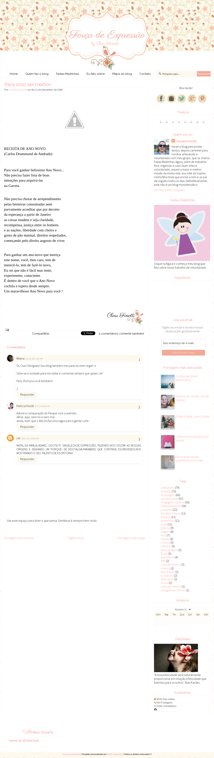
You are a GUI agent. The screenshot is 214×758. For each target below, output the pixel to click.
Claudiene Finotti (185, 141)
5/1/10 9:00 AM (42, 406)
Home (14, 74)
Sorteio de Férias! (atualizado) (187, 378)
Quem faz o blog (37, 74)
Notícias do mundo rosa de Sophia (192, 398)
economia (167, 575)
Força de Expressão (71, 754)
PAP (163, 561)
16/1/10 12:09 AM (30, 438)
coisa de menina (171, 586)
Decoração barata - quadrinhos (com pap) (189, 458)
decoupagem (169, 550)
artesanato (167, 487)
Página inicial (76, 538)
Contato (145, 74)
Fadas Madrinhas (67, 74)
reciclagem (168, 495)
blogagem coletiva (172, 502)
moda (164, 583)
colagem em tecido (173, 590)
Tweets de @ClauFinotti (24, 740)
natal (164, 524)
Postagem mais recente (19, 538)
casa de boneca (171, 564)
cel (18, 438)
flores (164, 553)
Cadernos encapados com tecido (192, 438)
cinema (165, 568)
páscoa (165, 528)
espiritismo (167, 557)
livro (163, 535)
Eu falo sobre (96, 74)
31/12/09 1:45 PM (34, 358)
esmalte (166, 491)
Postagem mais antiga (131, 538)
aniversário (167, 520)
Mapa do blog (122, 74)
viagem (165, 531)
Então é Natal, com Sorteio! (193, 416)
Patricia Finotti (25, 406)
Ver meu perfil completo (169, 190)
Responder (27, 394)
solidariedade (169, 499)
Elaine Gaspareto (114, 754)
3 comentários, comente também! (121, 333)
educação (167, 579)
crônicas (166, 546)
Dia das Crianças (171, 513)
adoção (165, 517)
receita (165, 539)
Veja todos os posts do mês (182, 628)
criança (165, 542)
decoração (168, 572)
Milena (20, 358)
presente (166, 510)
